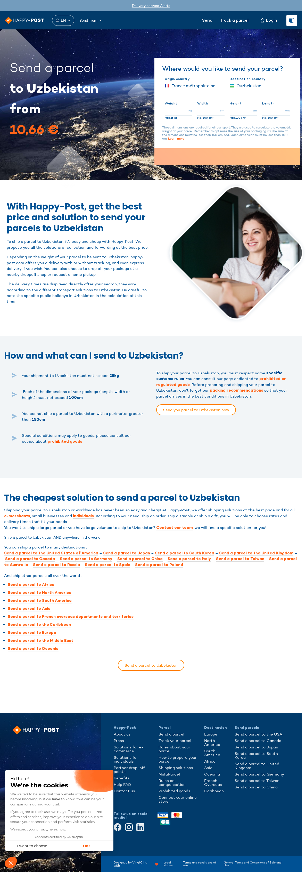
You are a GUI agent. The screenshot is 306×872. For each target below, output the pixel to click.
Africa (210, 761)
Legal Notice (167, 864)
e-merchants (17, 516)
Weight (171, 103)
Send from (90, 20)
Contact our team (174, 527)
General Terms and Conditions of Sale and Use (253, 864)
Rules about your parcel (174, 749)
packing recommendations (236, 390)
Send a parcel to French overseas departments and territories (71, 616)
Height (236, 103)
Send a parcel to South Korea (184, 553)
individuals (83, 516)
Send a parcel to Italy (189, 558)
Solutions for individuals (126, 759)
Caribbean (214, 790)
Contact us (124, 790)
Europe (210, 734)
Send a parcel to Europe (32, 632)
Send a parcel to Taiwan (240, 558)
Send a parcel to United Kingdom (257, 765)
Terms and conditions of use (199, 864)
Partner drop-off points (129, 769)
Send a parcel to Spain (107, 564)
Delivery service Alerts (151, 5)
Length (268, 103)
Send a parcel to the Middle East (40, 640)
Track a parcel (234, 20)
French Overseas (213, 782)
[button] (11, 862)
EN (63, 20)
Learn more (176, 138)
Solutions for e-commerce (128, 749)
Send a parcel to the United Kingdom (256, 553)
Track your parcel (175, 740)
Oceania (212, 774)
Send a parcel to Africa (31, 584)
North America (212, 742)
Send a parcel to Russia (56, 564)
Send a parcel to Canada (30, 558)
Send (207, 20)
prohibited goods (65, 441)
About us (122, 734)
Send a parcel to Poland (159, 564)
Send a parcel (171, 734)
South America (212, 752)
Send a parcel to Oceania (33, 648)
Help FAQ (122, 784)
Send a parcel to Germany (86, 558)
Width (202, 103)
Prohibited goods (174, 790)
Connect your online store (178, 799)
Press (119, 740)
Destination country (247, 79)
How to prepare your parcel (178, 759)
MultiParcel (169, 774)
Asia (208, 767)
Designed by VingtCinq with (136, 864)
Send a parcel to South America (40, 600)
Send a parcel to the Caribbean (39, 624)
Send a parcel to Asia (29, 608)
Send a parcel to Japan (126, 553)
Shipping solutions (176, 767)
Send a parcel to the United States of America (51, 553)
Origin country (177, 79)
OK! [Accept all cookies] (51, 846)
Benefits (122, 778)
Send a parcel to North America (39, 592)
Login (271, 20)
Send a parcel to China (140, 558)
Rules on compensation (172, 782)
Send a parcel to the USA (258, 734)
